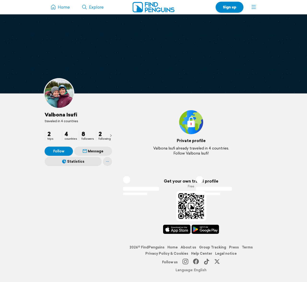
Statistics (73, 161)
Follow (58, 151)
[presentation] (110, 135)
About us (188, 247)
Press (234, 247)
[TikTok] (206, 262)
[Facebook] (196, 262)
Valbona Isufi (61, 114)
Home (172, 247)
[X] (217, 262)
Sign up (229, 7)
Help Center (201, 253)
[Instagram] (185, 262)
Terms (247, 247)
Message (93, 151)
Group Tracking (212, 247)
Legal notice (226, 253)
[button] (253, 7)
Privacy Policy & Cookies (166, 253)
